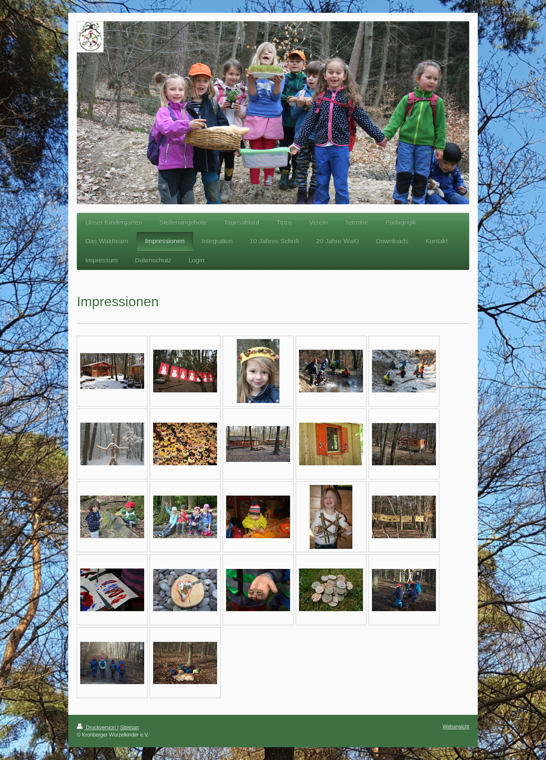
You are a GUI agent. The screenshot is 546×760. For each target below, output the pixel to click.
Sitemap (129, 728)
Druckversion (97, 728)
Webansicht (456, 727)
